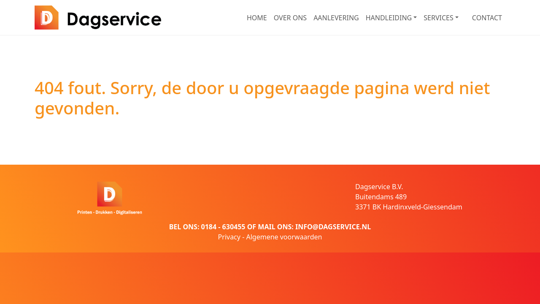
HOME (257, 17)
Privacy (229, 237)
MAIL (266, 226)
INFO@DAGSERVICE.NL (333, 226)
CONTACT (487, 17)
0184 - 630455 (223, 226)
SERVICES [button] (438, 17)
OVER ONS (290, 17)
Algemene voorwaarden (284, 237)
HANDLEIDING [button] (389, 17)
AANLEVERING (336, 17)
